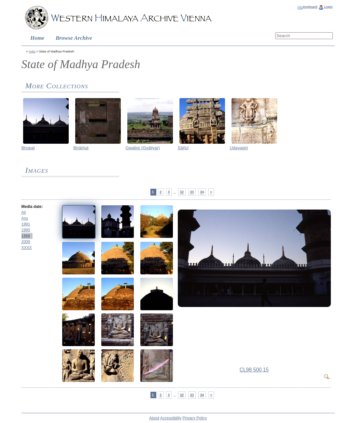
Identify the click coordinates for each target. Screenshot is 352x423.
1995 (25, 230)
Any (24, 218)
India (32, 51)
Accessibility (170, 418)
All (23, 212)
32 (182, 192)
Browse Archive (74, 38)
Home (37, 38)
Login (328, 6)
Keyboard (310, 6)
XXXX (26, 247)
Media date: (32, 206)
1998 (25, 236)
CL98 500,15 (254, 369)
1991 (25, 224)
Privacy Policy (195, 418)
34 (202, 192)
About (154, 418)
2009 (25, 242)
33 (192, 192)
